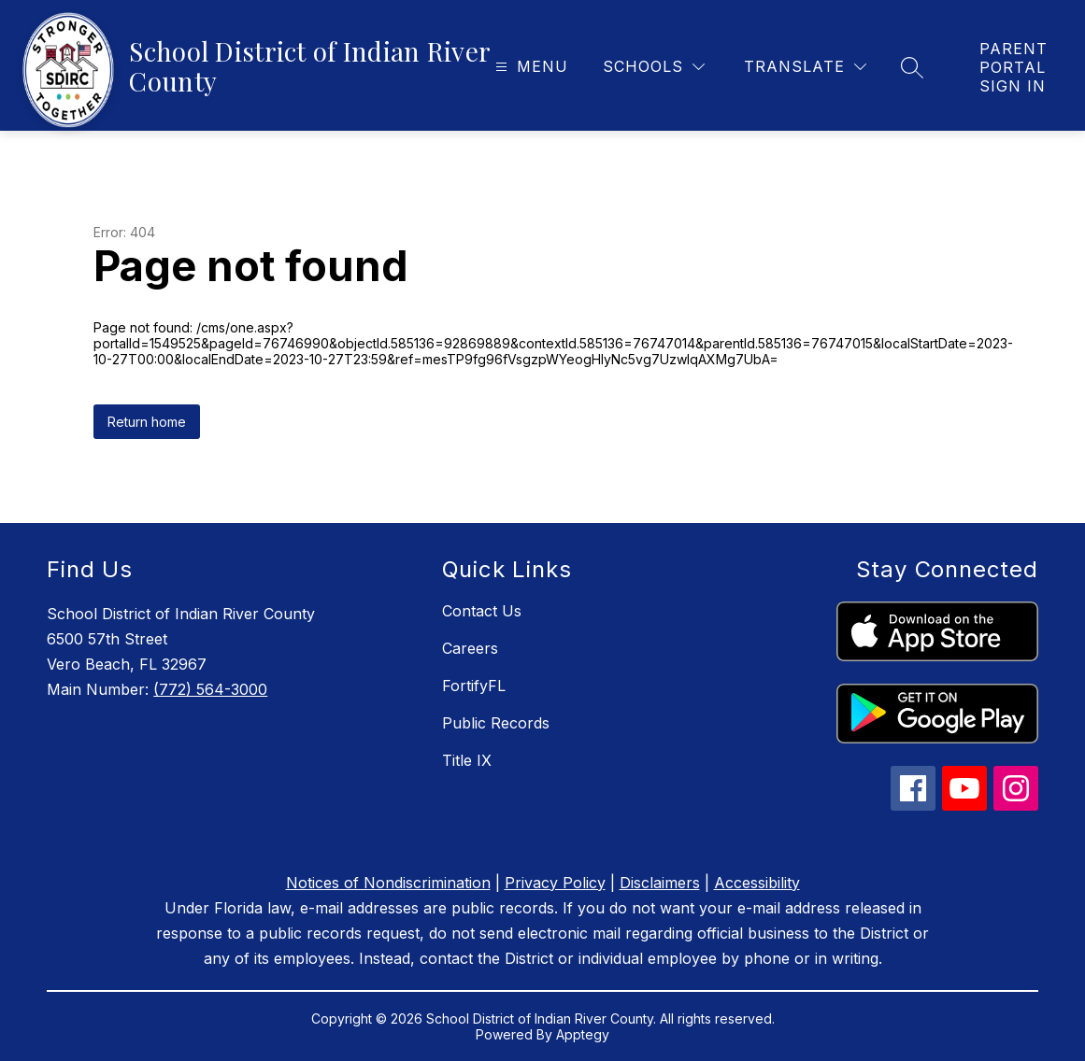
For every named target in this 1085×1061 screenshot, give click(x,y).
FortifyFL (474, 685)
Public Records (496, 723)
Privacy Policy (555, 882)
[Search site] (912, 67)
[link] (1013, 67)
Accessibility (757, 882)
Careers (470, 648)
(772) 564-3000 (210, 689)
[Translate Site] (805, 66)
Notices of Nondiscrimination (388, 882)
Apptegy (582, 1034)
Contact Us (481, 610)
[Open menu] (529, 66)
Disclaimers (660, 882)
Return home (146, 422)
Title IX (467, 760)
